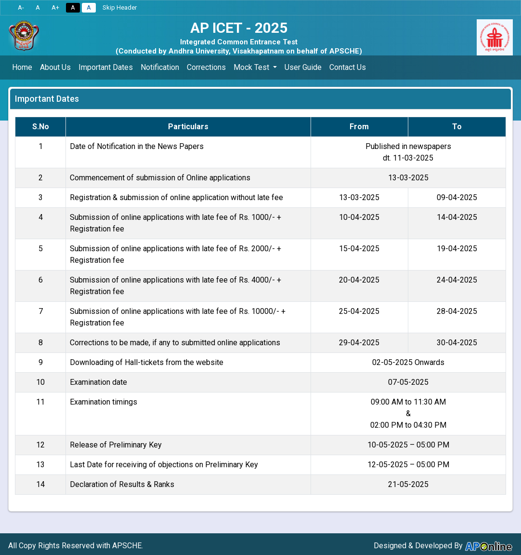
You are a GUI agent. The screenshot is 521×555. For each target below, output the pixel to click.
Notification (160, 67)
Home (22, 67)
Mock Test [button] (252, 67)
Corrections (206, 67)
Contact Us (347, 67)
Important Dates (105, 67)
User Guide (303, 67)
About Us (55, 67)
